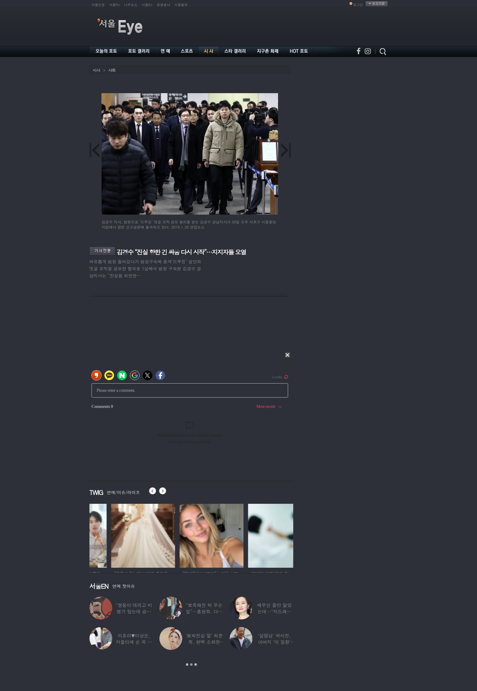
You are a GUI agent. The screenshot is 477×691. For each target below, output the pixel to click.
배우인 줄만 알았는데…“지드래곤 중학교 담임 (274, 611)
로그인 (358, 4)
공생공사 (163, 4)
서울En (147, 4)
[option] (121, 535)
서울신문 (98, 4)
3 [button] (195, 664)
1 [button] (187, 664)
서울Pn (114, 4)
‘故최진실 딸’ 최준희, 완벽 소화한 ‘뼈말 (204, 641)
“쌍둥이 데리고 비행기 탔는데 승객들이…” (134, 611)
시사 (96, 70)
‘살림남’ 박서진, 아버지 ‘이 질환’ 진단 (274, 641)
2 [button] (191, 664)
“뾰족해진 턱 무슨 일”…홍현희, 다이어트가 (204, 611)
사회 (112, 70)
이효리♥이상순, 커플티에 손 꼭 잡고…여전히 (134, 641)
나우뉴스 (131, 4)
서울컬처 (181, 4)
